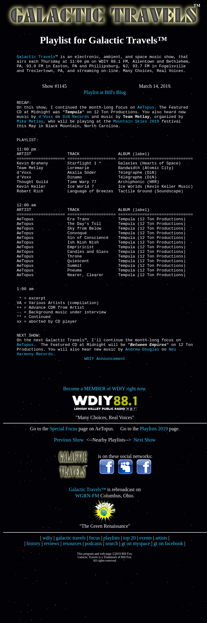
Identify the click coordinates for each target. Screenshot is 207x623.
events (145, 595)
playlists (111, 595)
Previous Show (69, 497)
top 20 (129, 595)
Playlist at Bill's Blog (105, 97)
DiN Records (76, 125)
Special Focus (63, 486)
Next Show (145, 497)
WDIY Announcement (104, 416)
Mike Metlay (30, 131)
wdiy (47, 595)
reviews (51, 601)
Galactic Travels (36, 57)
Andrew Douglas (142, 405)
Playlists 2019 (154, 486)
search (112, 601)
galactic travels (70, 595)
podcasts (93, 601)
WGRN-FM (87, 553)
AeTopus (145, 114)
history (33, 601)
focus (94, 595)
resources (72, 601)
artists (161, 595)
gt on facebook (168, 601)
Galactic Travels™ (87, 547)
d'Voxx (45, 125)
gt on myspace (136, 601)
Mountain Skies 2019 (136, 131)
